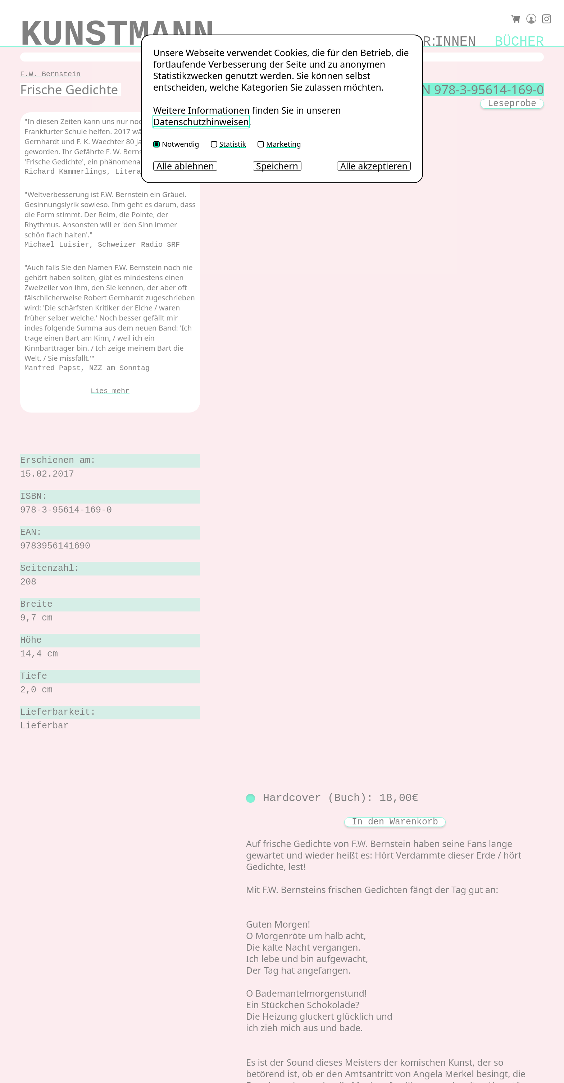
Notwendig (176, 144)
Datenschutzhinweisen (201, 121)
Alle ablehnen (185, 166)
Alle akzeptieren (374, 166)
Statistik (228, 144)
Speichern (277, 166)
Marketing (279, 144)
